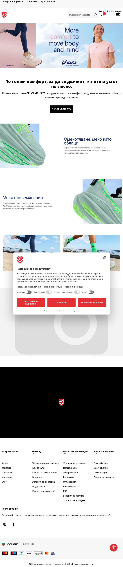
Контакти (7, 472)
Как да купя (38, 467)
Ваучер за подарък (104, 477)
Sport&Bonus (101, 463)
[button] (82, 14)
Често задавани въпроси (45, 463)
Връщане (37, 477)
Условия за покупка (73, 495)
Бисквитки (68, 477)
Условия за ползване (74, 463)
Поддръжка (38, 486)
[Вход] (102, 14)
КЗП (65, 491)
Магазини (7, 477)
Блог (4, 481)
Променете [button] (27, 543)
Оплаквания (69, 481)
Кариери (6, 467)
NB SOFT (67, 564)
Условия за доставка (43, 481)
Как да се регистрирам (44, 472)
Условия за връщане (74, 500)
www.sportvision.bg (43, 564)
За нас (5, 463)
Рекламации (69, 486)
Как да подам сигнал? (44, 491)
